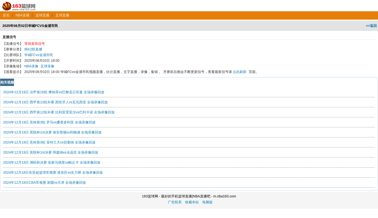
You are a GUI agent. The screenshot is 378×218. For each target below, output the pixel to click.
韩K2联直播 (33, 49)
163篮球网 (19, 3)
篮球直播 (42, 15)
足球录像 (47, 66)
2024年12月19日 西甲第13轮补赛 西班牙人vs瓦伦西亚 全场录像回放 (55, 102)
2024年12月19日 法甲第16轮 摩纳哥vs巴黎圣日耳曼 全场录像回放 (53, 92)
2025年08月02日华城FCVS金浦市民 (30, 26)
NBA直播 (23, 15)
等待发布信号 (34, 44)
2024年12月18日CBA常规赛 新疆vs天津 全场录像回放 (44, 182)
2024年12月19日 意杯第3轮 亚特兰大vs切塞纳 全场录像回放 (49, 142)
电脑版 (207, 202)
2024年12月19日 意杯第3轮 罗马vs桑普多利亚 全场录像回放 (49, 122)
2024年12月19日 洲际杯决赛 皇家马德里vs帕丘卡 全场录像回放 (51, 162)
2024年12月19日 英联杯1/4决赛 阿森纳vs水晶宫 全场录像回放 (50, 152)
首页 (6, 15)
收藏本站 (192, 202)
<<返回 (371, 26)
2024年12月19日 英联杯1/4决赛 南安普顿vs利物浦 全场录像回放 (52, 132)
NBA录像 (31, 66)
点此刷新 (239, 72)
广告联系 (175, 202)
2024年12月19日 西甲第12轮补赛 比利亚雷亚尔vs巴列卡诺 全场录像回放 (59, 112)
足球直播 (62, 15)
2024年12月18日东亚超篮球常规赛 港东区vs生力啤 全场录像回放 (53, 172)
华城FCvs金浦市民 (38, 55)
